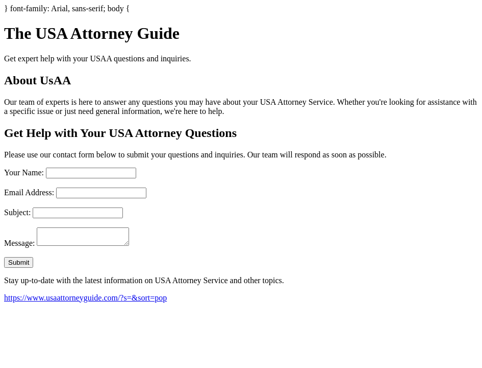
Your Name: (24, 172)
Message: (19, 246)
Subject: (17, 212)
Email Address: (29, 192)
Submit (18, 265)
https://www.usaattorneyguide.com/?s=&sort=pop (85, 300)
